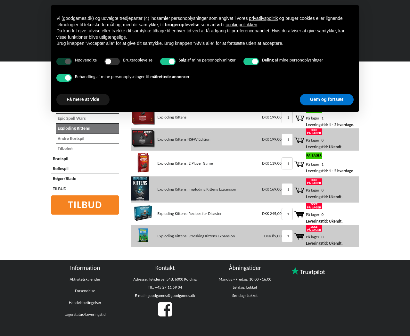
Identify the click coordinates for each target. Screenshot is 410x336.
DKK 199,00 (272, 117)
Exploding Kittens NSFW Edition (183, 139)
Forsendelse (85, 290)
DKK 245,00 (272, 213)
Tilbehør (65, 148)
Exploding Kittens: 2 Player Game (185, 163)
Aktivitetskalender (85, 279)
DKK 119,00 (272, 163)
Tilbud (85, 205)
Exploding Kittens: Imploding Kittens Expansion (196, 189)
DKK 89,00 (273, 236)
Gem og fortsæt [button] (326, 99)
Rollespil (61, 168)
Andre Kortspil (71, 138)
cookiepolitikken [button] (241, 24)
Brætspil (60, 158)
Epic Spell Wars (72, 118)
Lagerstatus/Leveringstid (85, 314)
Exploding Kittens (74, 128)
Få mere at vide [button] (83, 99)
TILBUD (59, 189)
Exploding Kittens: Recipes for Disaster (189, 213)
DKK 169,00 (272, 189)
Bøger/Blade (64, 178)
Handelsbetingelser (85, 302)
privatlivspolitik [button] (263, 18)
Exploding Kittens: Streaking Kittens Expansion (196, 236)
